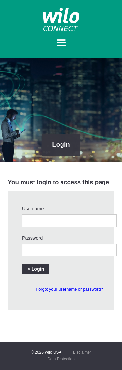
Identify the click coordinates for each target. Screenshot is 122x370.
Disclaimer (82, 352)
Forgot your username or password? (69, 289)
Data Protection (61, 359)
